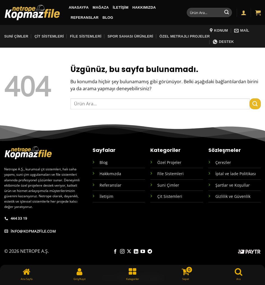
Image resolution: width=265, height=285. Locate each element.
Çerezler (223, 162)
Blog (104, 162)
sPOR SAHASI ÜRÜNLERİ (130, 36)
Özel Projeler (169, 162)
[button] (243, 12)
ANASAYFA (79, 7)
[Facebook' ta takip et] (115, 251)
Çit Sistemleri (49, 36)
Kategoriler (165, 150)
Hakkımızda (144, 7)
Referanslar (85, 17)
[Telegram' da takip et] (149, 251)
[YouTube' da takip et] (142, 251)
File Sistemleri (86, 36)
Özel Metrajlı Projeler (184, 36)
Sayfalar (104, 150)
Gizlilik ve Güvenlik (232, 196)
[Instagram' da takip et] (122, 251)
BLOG (108, 17)
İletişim (120, 7)
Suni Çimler (16, 36)
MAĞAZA (101, 7)
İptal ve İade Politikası (235, 173)
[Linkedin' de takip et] (136, 251)
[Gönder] (226, 12)
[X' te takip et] (129, 251)
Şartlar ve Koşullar (232, 185)
